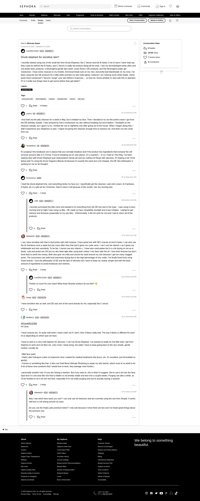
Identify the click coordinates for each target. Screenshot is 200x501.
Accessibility (102, 480)
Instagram (146, 493)
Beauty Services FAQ (105, 463)
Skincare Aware (33, 43)
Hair (68, 15)
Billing (100, 456)
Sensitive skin (62, 99)
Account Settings (63, 460)
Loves (59, 476)
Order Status (61, 453)
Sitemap (56, 494)
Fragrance (80, 15)
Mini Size (129, 15)
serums (72, 99)
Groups (40, 20)
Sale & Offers (175, 15)
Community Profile (63, 450)
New (21, 15)
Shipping (101, 453)
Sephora (28, 6)
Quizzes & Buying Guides (65, 470)
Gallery (48, 20)
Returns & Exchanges (105, 446)
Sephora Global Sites (28, 470)
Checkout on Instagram (29, 476)
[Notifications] (170, 20)
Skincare (57, 15)
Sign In (162, 6)
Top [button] (6, 429)
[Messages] (177, 20)
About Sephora (26, 443)
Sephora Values (26, 453)
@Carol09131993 (29, 323)
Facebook (151, 493)
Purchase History (63, 456)
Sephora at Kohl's (104, 466)
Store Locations (103, 470)
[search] (75, 6)
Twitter (156, 493)
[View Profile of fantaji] (31, 297)
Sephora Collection (156, 15)
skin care (81, 99)
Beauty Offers (61, 466)
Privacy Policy (25, 494)
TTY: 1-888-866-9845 (105, 494)
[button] (23, 105)
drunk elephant (41, 99)
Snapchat (171, 493)
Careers (23, 450)
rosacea (51, 99)
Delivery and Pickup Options (107, 450)
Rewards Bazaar (62, 473)
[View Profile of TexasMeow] (32, 146)
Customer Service (104, 443)
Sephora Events (26, 463)
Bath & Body (114, 15)
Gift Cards (24, 466)
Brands (32, 15)
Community (23, 20)
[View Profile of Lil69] (38, 201)
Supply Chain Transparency (30, 456)
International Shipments (106, 460)
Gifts (140, 15)
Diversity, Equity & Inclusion (30, 473)
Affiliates (24, 460)
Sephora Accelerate (27, 480)
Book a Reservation (64, 480)
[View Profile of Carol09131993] (35, 51)
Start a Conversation (137, 20)
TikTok (176, 493)
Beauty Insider (62, 443)
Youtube (161, 493)
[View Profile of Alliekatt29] (33, 236)
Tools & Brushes (96, 15)
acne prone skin (27, 99)
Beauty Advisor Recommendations (68, 463)
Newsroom (24, 446)
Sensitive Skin (27, 89)
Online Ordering (103, 473)
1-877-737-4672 (103, 492)
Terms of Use (36, 494)
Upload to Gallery (157, 20)
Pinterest (166, 493)
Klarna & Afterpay (104, 476)
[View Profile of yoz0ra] (30, 113)
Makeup (44, 15)
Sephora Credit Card (64, 446)
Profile (33, 20)
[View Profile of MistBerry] (32, 317)
